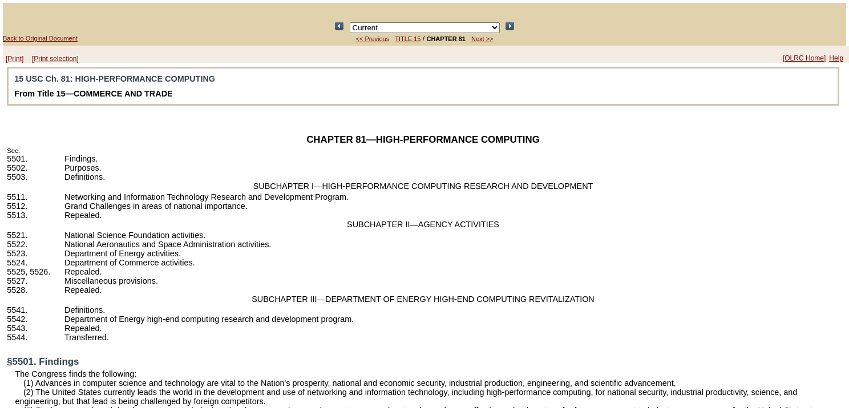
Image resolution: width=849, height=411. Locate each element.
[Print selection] (55, 59)
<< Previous (373, 38)
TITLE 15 (408, 38)
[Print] (14, 59)
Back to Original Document (40, 38)
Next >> (482, 38)
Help (836, 58)
